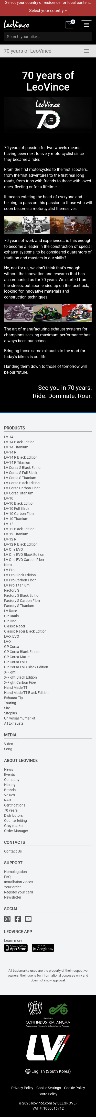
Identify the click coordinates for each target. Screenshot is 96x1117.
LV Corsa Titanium (18, 493)
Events (9, 774)
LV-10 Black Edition (19, 503)
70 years (11, 810)
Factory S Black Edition (22, 595)
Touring (10, 703)
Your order (12, 887)
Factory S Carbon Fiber (22, 601)
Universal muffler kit (19, 718)
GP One (10, 621)
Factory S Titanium (19, 606)
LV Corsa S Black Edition (23, 468)
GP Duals (11, 616)
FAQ (7, 877)
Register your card (18, 892)
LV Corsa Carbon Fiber (22, 488)
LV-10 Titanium (16, 519)
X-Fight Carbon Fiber (20, 682)
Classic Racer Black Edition (25, 631)
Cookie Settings (48, 1088)
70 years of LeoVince (27, 51)
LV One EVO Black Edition (24, 554)
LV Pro (9, 570)
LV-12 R (10, 539)
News (8, 769)
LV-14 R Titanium (17, 462)
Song (8, 749)
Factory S (11, 590)
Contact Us (13, 851)
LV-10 (8, 498)
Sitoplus (10, 713)
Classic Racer (14, 626)
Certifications (14, 805)
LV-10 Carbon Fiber (19, 514)
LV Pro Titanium (16, 585)
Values (9, 795)
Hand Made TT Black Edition (26, 693)
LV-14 (8, 437)
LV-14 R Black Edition (21, 457)
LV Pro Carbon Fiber (20, 580)
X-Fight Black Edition (20, 677)
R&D (7, 800)
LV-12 (8, 524)
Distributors (13, 815)
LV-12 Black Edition (19, 529)
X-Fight (10, 672)
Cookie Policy (74, 1088)
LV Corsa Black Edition (22, 483)
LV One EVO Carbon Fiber (24, 560)
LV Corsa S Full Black (20, 473)
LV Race (10, 611)
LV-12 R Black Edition (21, 544)
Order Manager (16, 831)
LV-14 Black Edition (19, 442)
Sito (7, 708)
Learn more (13, 940)
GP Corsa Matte (16, 657)
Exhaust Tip (13, 698)
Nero (8, 565)
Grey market (14, 826)
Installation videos (18, 882)
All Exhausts (14, 723)
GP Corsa (11, 647)
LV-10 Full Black (16, 508)
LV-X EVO (11, 636)
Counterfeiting (15, 821)
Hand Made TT (15, 687)
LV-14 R (10, 452)
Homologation (15, 872)
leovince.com (41, 1103)
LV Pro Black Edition (20, 575)
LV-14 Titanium (16, 447)
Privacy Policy (22, 1088)
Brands (10, 790)
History (10, 785)
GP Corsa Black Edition (22, 652)
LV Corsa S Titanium (20, 478)
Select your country (48, 10)
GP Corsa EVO (15, 662)
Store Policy (48, 1094)
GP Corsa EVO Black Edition (26, 667)
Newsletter (12, 897)
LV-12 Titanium (16, 534)
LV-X (8, 641)
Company (11, 780)
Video (8, 744)
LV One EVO (13, 549)
